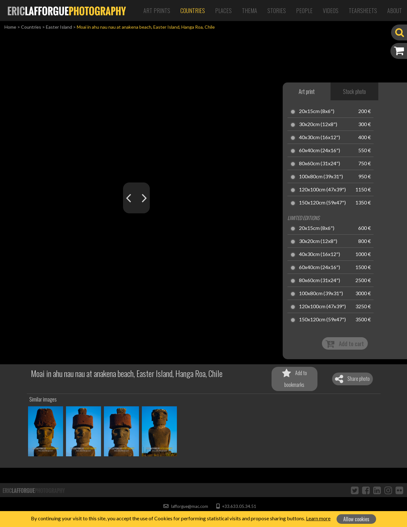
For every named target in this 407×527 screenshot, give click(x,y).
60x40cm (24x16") (319, 150)
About (394, 10)
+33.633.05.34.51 (236, 506)
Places (223, 10)
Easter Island (59, 27)
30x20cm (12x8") (318, 124)
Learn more (318, 518)
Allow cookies (356, 519)
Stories (276, 10)
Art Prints (156, 10)
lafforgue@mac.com (186, 506)
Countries (192, 10)
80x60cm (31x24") (319, 163)
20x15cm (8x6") (316, 111)
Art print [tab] (307, 91)
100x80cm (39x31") (321, 176)
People (304, 10)
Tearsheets (363, 10)
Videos (330, 10)
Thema (249, 10)
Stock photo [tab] (354, 91)
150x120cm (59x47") (322, 202)
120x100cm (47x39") (322, 189)
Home (10, 27)
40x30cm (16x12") (319, 137)
